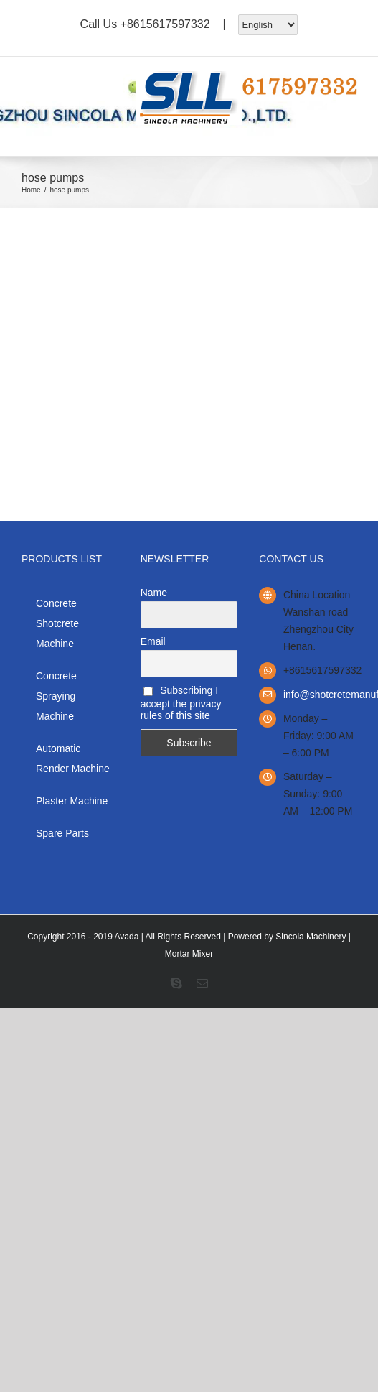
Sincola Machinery (310, 937)
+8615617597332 (165, 23)
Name (154, 592)
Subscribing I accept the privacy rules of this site (181, 703)
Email (153, 641)
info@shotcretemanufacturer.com (319, 694)
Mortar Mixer (189, 954)
